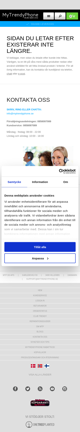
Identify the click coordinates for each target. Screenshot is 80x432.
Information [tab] (40, 182)
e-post (21, 73)
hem (40, 290)
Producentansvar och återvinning (40, 358)
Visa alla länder (40, 374)
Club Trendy (40, 316)
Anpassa (40, 258)
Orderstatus (40, 311)
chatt (9, 73)
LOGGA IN (40, 301)
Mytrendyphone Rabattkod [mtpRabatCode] (40, 347)
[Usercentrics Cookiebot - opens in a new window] (59, 171)
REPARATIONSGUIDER (40, 321)
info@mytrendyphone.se (20, 113)
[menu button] (48, 16)
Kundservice (40, 295)
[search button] (60, 16)
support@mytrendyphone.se (42, 279)
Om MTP (40, 326)
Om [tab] (65, 182)
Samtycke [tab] (14, 182)
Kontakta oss (40, 337)
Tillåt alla (40, 247)
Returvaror (39, 306)
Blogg (40, 332)
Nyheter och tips (40, 342)
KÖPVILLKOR (40, 352)
